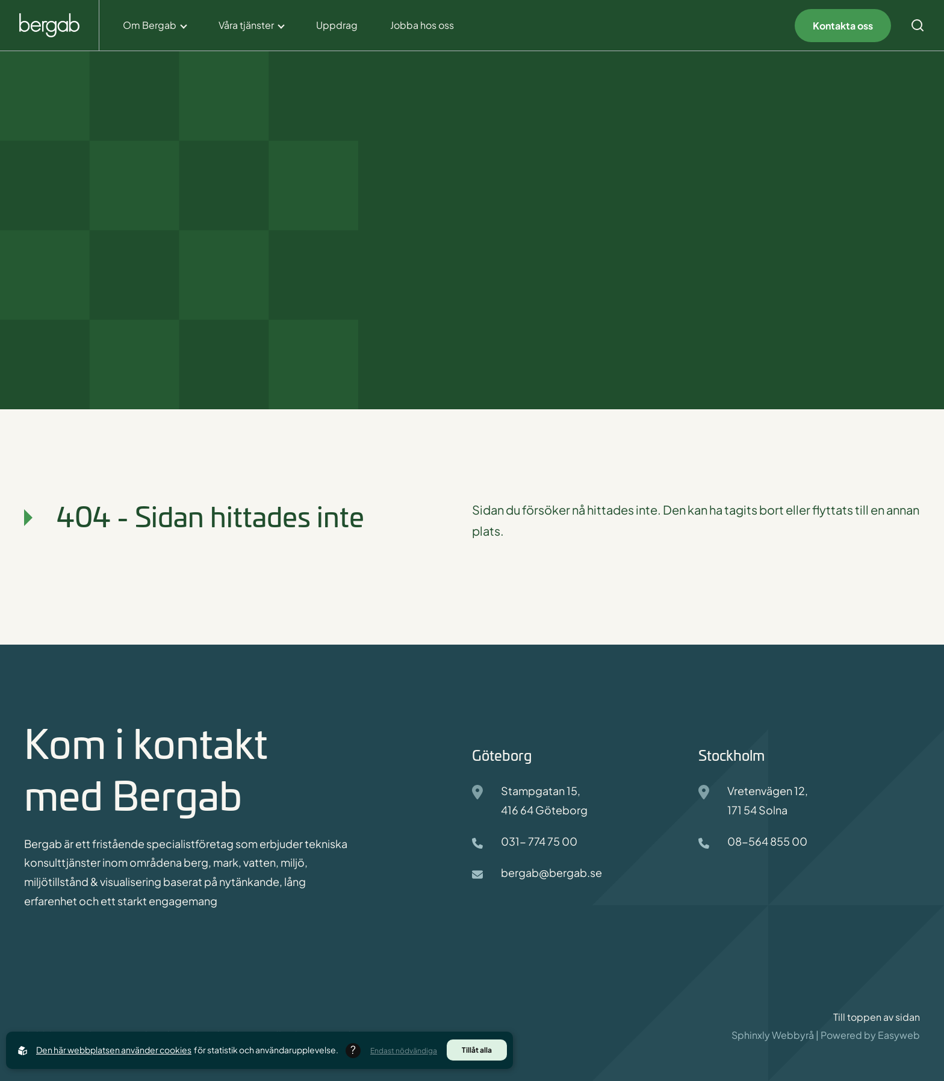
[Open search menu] (917, 25)
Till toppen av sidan (876, 1017)
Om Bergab (149, 25)
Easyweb (899, 1035)
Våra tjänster (246, 25)
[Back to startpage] (49, 25)
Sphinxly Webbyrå (772, 1035)
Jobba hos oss (422, 25)
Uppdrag (337, 25)
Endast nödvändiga (403, 1050)
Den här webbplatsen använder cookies (113, 1049)
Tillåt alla (477, 1050)
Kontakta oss (843, 25)
